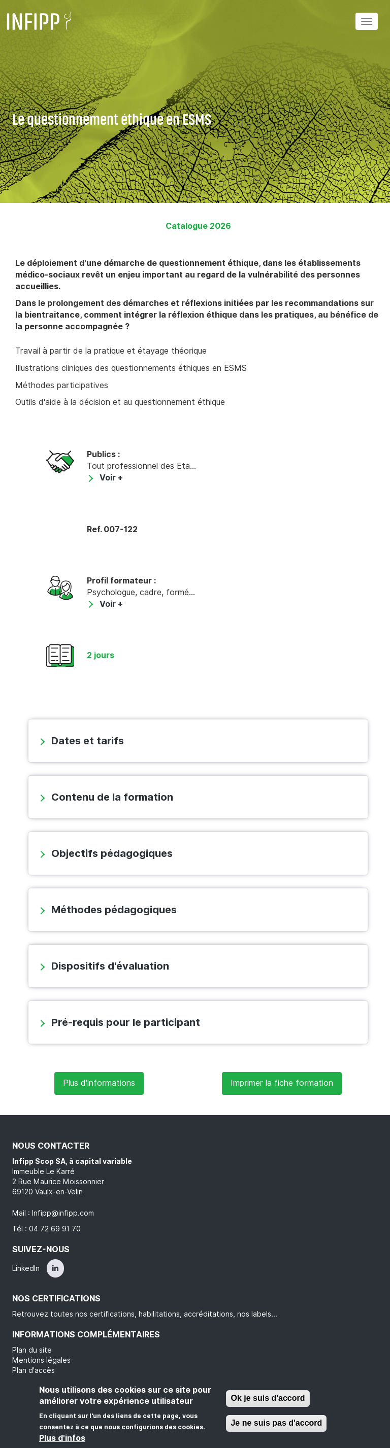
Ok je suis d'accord (268, 1398)
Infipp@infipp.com (63, 1213)
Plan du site (32, 1350)
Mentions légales (41, 1360)
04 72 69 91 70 (55, 1229)
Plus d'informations (99, 1083)
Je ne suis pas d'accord (276, 1423)
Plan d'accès (33, 1370)
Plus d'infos (62, 1438)
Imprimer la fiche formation (282, 1083)
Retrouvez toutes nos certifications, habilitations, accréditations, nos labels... (144, 1314)
